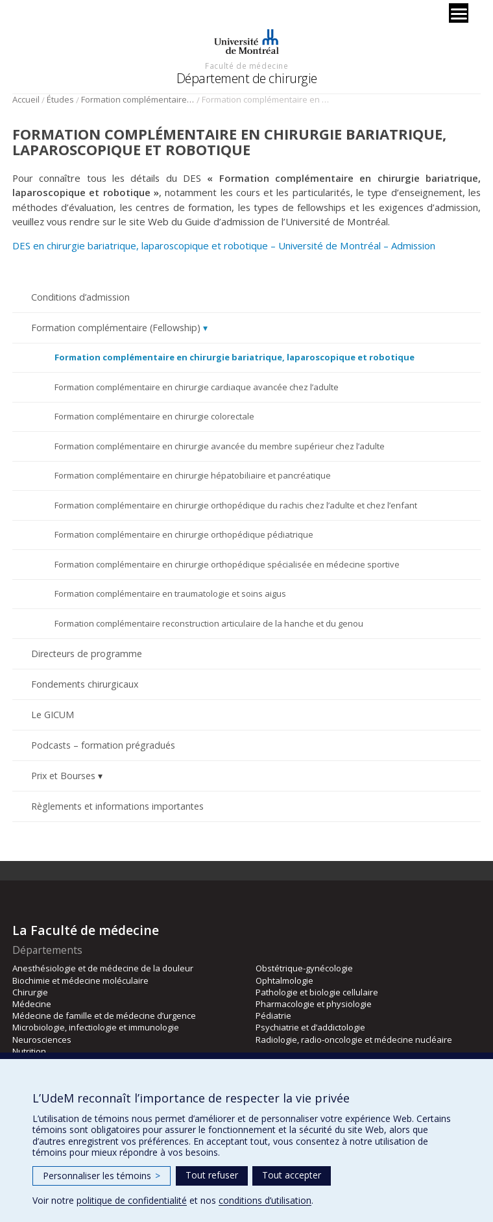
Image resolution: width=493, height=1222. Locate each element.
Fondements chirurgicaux (84, 684)
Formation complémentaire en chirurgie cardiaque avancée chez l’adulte (196, 387)
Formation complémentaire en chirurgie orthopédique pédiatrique (183, 534)
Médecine (31, 1004)
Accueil (26, 99)
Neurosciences (41, 1039)
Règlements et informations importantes (117, 806)
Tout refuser (212, 1175)
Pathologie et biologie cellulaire (317, 992)
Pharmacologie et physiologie (314, 1004)
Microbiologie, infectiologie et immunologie (95, 1027)
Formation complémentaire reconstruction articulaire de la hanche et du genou (208, 623)
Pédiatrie (273, 1015)
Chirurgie (30, 992)
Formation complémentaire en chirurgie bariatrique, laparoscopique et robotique (234, 357)
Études (60, 99)
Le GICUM (52, 714)
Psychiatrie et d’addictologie (310, 1027)
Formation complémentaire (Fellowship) (138, 99)
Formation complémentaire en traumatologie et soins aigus (170, 593)
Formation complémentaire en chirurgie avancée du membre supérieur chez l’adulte (219, 446)
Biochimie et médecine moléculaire (80, 980)
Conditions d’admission (80, 297)
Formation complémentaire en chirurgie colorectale (154, 416)
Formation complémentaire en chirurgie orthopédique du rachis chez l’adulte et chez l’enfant (235, 505)
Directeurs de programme (86, 653)
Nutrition (29, 1051)
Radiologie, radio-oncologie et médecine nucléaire (354, 1039)
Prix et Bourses (63, 775)
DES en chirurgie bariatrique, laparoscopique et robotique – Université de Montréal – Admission (223, 245)
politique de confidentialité (132, 1200)
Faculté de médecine (246, 65)
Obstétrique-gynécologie (304, 968)
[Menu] (458, 13)
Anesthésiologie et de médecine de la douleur (102, 968)
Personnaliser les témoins (101, 1175)
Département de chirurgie (246, 78)
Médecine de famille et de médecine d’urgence (104, 1015)
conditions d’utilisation (265, 1200)
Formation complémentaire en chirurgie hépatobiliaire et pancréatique (192, 475)
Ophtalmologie (284, 980)
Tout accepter (291, 1175)
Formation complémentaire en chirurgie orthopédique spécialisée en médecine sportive (227, 564)
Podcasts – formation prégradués (103, 745)
